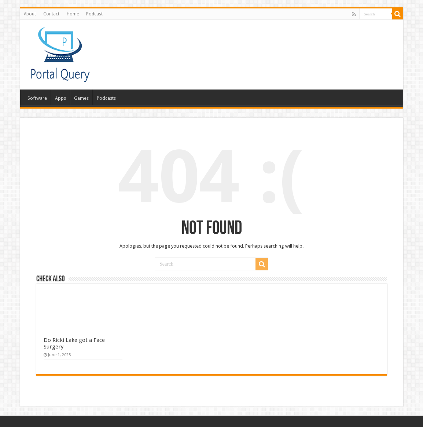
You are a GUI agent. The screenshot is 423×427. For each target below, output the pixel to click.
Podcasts (106, 98)
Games (81, 98)
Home (73, 14)
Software (37, 98)
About (30, 14)
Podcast (94, 14)
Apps (60, 98)
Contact (51, 14)
